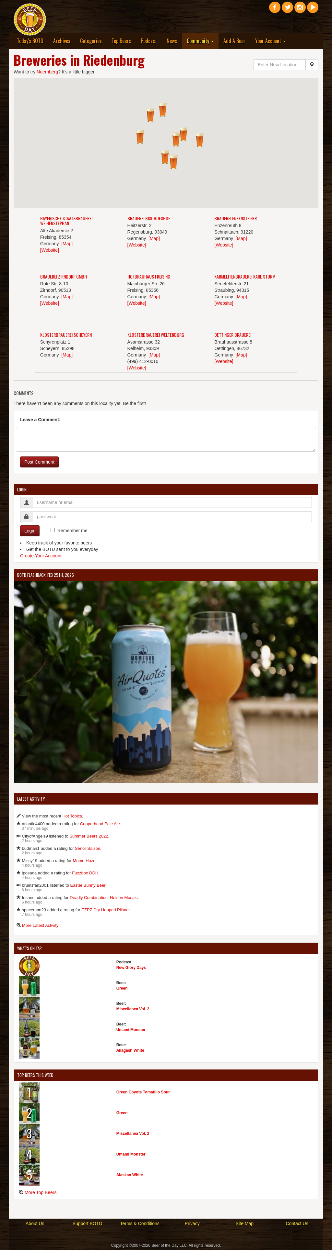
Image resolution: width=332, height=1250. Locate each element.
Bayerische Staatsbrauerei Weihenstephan (66, 220)
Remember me (72, 530)
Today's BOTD (30, 41)
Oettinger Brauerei (232, 334)
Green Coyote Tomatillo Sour (143, 1092)
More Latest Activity (40, 925)
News (172, 41)
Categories (91, 41)
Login (29, 530)
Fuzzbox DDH (85, 873)
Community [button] (200, 41)
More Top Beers (41, 1192)
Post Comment (39, 462)
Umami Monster (131, 1029)
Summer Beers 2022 (88, 836)
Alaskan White (129, 1175)
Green (122, 988)
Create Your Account (41, 555)
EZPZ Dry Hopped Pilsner (105, 909)
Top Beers (121, 41)
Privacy (192, 1223)
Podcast (149, 41)
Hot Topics (72, 816)
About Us (35, 1223)
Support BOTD (87, 1223)
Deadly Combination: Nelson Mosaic (104, 897)
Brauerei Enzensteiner (235, 218)
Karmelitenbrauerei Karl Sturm (244, 276)
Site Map (245, 1223)
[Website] (49, 250)
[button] (173, 162)
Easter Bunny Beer (87, 885)
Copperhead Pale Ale (100, 823)
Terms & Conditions (139, 1223)
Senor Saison (87, 848)
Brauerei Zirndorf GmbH (63, 276)
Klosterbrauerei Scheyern (66, 334)
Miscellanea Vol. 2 (132, 1009)
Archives (61, 41)
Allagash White (130, 1050)
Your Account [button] (270, 41)
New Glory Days (131, 967)
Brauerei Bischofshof (148, 218)
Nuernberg (47, 71)
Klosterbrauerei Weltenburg (155, 334)
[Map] (67, 243)
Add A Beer (234, 41)
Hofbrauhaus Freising (148, 276)
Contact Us (297, 1223)
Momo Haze (84, 860)
